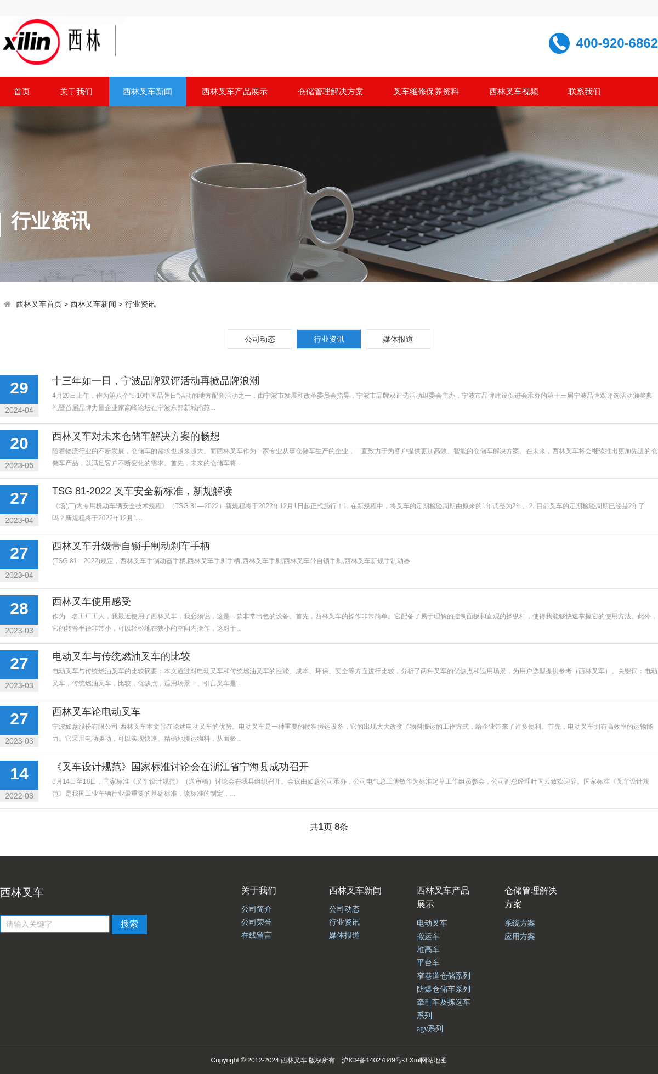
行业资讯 (140, 304)
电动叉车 (432, 923)
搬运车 (428, 936)
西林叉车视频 (513, 91)
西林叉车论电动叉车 (96, 711)
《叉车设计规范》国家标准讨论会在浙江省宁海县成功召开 (180, 766)
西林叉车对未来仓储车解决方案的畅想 (136, 436)
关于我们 (76, 91)
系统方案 (519, 923)
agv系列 (430, 1029)
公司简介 (256, 909)
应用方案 (519, 936)
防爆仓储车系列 (443, 989)
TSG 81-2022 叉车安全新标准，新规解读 (142, 491)
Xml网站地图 (428, 1060)
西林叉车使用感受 (91, 601)
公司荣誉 (256, 922)
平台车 (428, 963)
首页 (22, 91)
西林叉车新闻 (147, 91)
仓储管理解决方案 (331, 91)
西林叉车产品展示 (235, 91)
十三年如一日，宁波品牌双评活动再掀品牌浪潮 (155, 380)
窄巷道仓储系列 (443, 976)
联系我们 (584, 91)
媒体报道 (398, 339)
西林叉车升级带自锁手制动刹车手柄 (131, 546)
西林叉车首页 (39, 304)
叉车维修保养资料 (426, 91)
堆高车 (428, 950)
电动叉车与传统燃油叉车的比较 (121, 656)
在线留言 (256, 935)
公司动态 (260, 339)
